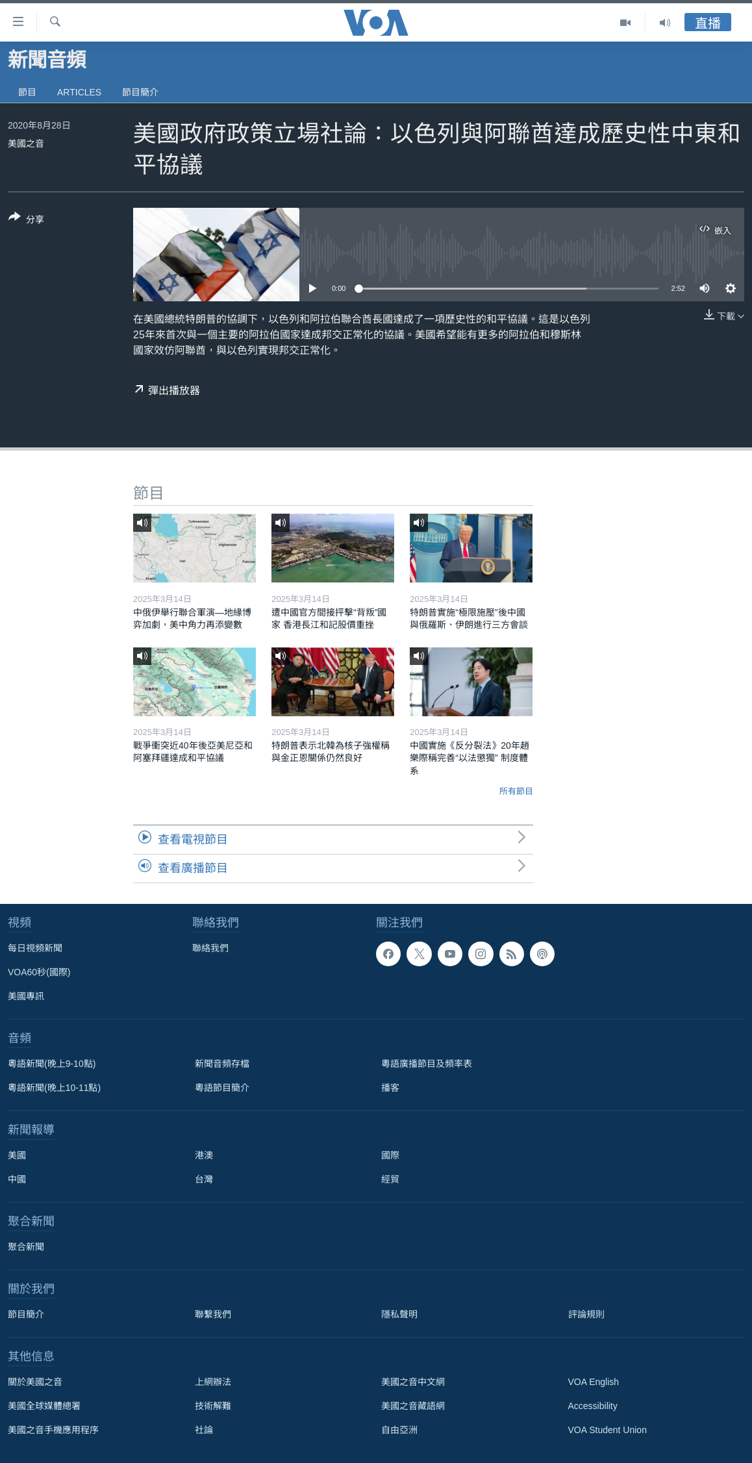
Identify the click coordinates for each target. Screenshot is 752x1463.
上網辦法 (213, 1382)
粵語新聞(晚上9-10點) (51, 1063)
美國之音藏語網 (413, 1406)
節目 (27, 92)
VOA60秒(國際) (39, 972)
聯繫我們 (213, 1314)
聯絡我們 (210, 948)
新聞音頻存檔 (222, 1063)
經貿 (390, 1179)
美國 (17, 1155)
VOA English (594, 1382)
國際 (390, 1155)
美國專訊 (26, 996)
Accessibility (593, 1406)
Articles (79, 92)
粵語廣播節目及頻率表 (426, 1063)
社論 (204, 1430)
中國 (17, 1179)
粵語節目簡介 (222, 1087)
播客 (390, 1087)
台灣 (204, 1179)
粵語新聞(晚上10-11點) (54, 1087)
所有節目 (516, 791)
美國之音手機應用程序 (53, 1430)
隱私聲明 (399, 1314)
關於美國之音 (35, 1382)
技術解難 (213, 1406)
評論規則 (586, 1314)
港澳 (204, 1155)
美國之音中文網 (413, 1382)
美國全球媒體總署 (44, 1406)
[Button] (26, 221)
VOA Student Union (607, 1430)
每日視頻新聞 (35, 948)
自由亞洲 (399, 1430)
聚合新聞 (26, 1247)
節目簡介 (140, 92)
